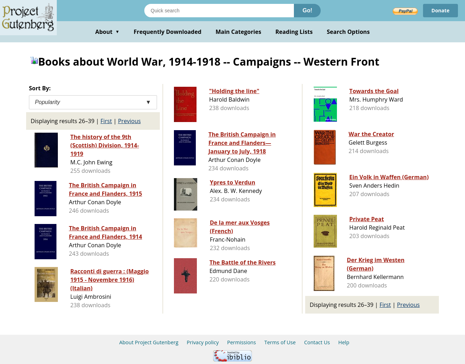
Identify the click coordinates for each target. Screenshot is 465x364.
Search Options (348, 32)
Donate (440, 10)
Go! (307, 10)
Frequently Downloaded (167, 32)
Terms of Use (280, 342)
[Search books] (219, 10)
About (107, 32)
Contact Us (317, 342)
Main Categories (238, 32)
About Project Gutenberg (149, 342)
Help (343, 342)
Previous (129, 121)
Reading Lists (294, 32)
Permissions (241, 342)
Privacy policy (203, 342)
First (106, 121)
